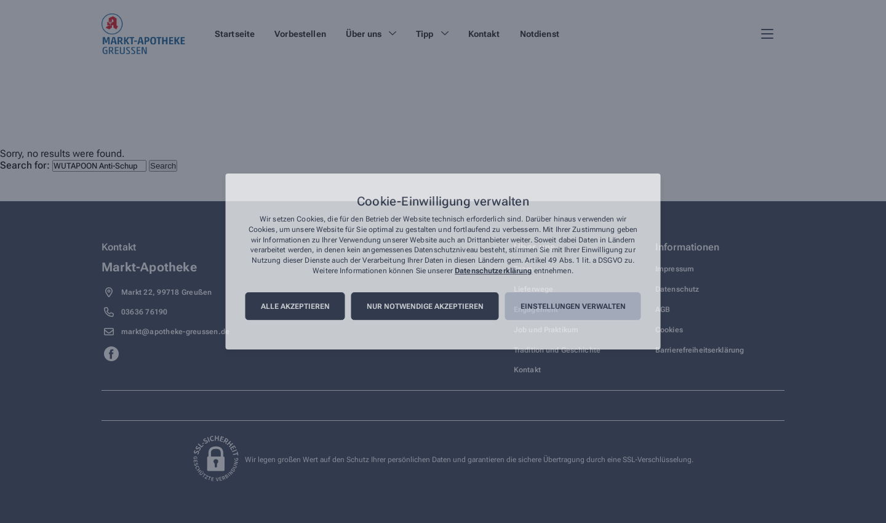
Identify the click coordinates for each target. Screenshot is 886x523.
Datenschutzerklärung (493, 270)
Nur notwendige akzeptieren (425, 306)
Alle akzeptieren (295, 306)
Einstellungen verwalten (573, 306)
